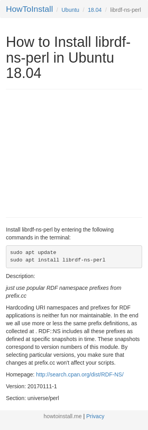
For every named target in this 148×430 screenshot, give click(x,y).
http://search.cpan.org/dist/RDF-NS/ (80, 374)
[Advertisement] (72, 152)
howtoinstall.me (63, 416)
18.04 (95, 10)
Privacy (95, 416)
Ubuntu (70, 10)
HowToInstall (29, 8)
